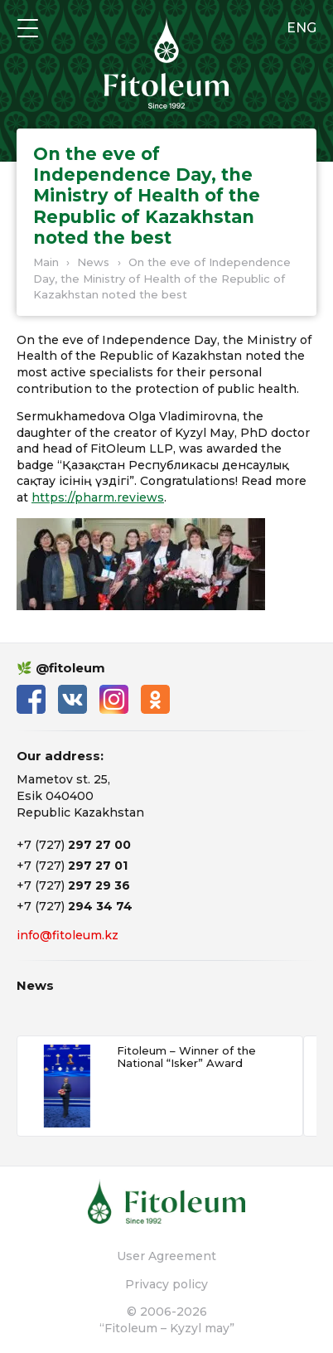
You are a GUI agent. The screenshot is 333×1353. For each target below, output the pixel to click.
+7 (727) (74, 844)
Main (46, 262)
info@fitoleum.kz (67, 935)
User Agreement (166, 1256)
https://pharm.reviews (97, 497)
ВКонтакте (72, 699)
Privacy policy (166, 1284)
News (93, 262)
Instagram (113, 699)
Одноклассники (155, 699)
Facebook (31, 699)
